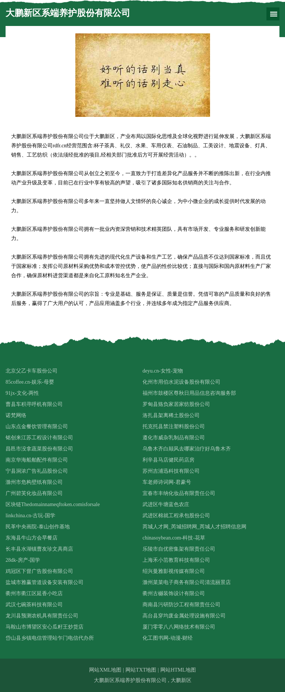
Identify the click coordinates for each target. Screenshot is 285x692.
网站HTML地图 (178, 670)
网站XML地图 (105, 670)
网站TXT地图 (140, 670)
